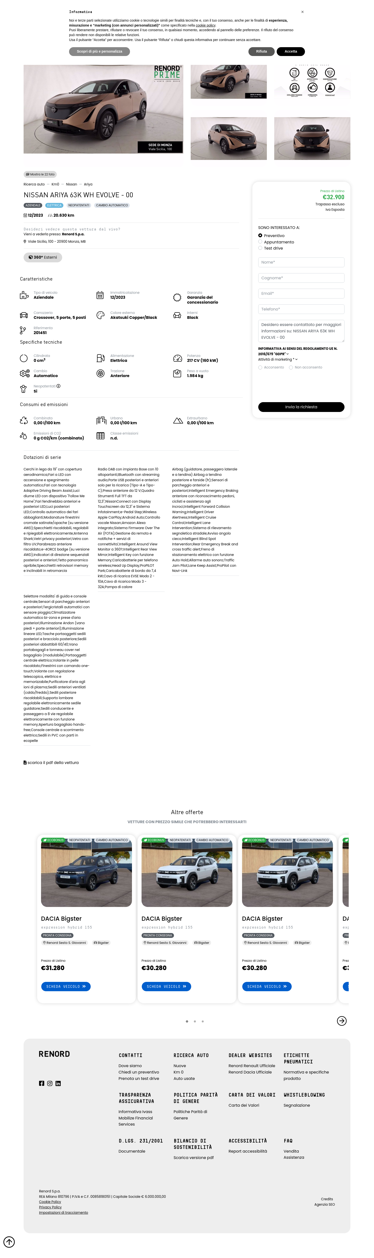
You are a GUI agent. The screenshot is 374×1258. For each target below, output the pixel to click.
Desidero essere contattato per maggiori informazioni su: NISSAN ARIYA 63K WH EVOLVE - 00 (301, 331)
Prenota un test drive (139, 1078)
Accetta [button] (291, 51)
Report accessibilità (248, 1151)
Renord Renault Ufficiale (252, 1066)
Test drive (273, 248)
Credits (327, 1199)
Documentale (132, 1151)
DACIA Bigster (61, 919)
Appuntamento (279, 242)
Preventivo (274, 236)
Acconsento (274, 367)
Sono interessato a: (279, 227)
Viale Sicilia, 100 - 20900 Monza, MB (55, 241)
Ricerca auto (34, 184)
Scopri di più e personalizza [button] (99, 51)
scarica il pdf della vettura (51, 762)
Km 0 (178, 1072)
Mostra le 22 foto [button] (40, 174)
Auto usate (184, 1078)
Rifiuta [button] (261, 51)
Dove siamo (130, 1066)
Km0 (55, 184)
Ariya (88, 184)
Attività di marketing (278, 359)
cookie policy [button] (205, 25)
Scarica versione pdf (193, 1157)
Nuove (179, 1066)
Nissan (71, 184)
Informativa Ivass (135, 1112)
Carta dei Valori (244, 1105)
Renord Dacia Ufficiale (250, 1072)
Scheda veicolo (66, 986)
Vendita (291, 1151)
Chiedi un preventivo (139, 1072)
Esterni (43, 257)
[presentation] (295, 384)
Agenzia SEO (325, 1204)
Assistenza (294, 1157)
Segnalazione (297, 1105)
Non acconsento (308, 367)
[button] (63, 386)
